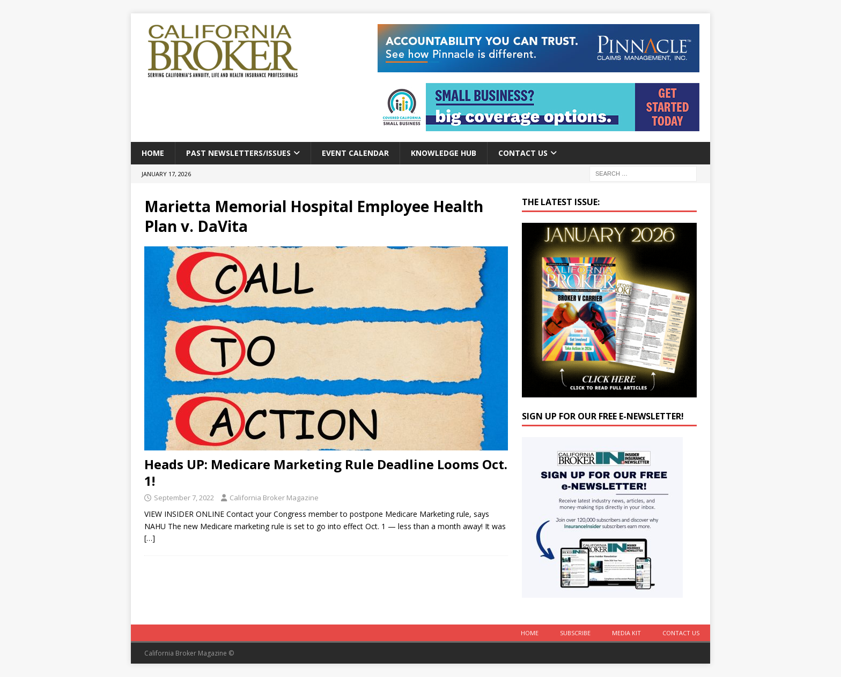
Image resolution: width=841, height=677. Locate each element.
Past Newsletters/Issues (238, 153)
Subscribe (575, 633)
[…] (149, 538)
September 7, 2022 (184, 497)
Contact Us (523, 153)
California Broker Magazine (274, 497)
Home (153, 153)
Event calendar (355, 153)
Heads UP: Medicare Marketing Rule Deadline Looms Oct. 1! (325, 472)
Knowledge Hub (443, 153)
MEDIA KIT (626, 633)
